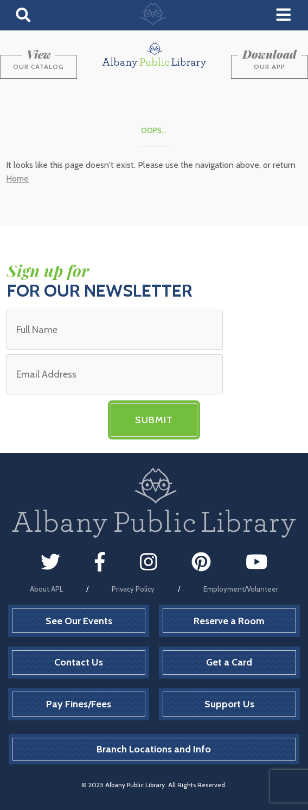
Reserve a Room (229, 621)
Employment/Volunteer (240, 589)
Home (17, 178)
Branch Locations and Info (154, 749)
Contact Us (78, 662)
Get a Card (229, 662)
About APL (46, 589)
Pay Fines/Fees (78, 704)
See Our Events (79, 621)
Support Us (229, 704)
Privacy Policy (133, 589)
